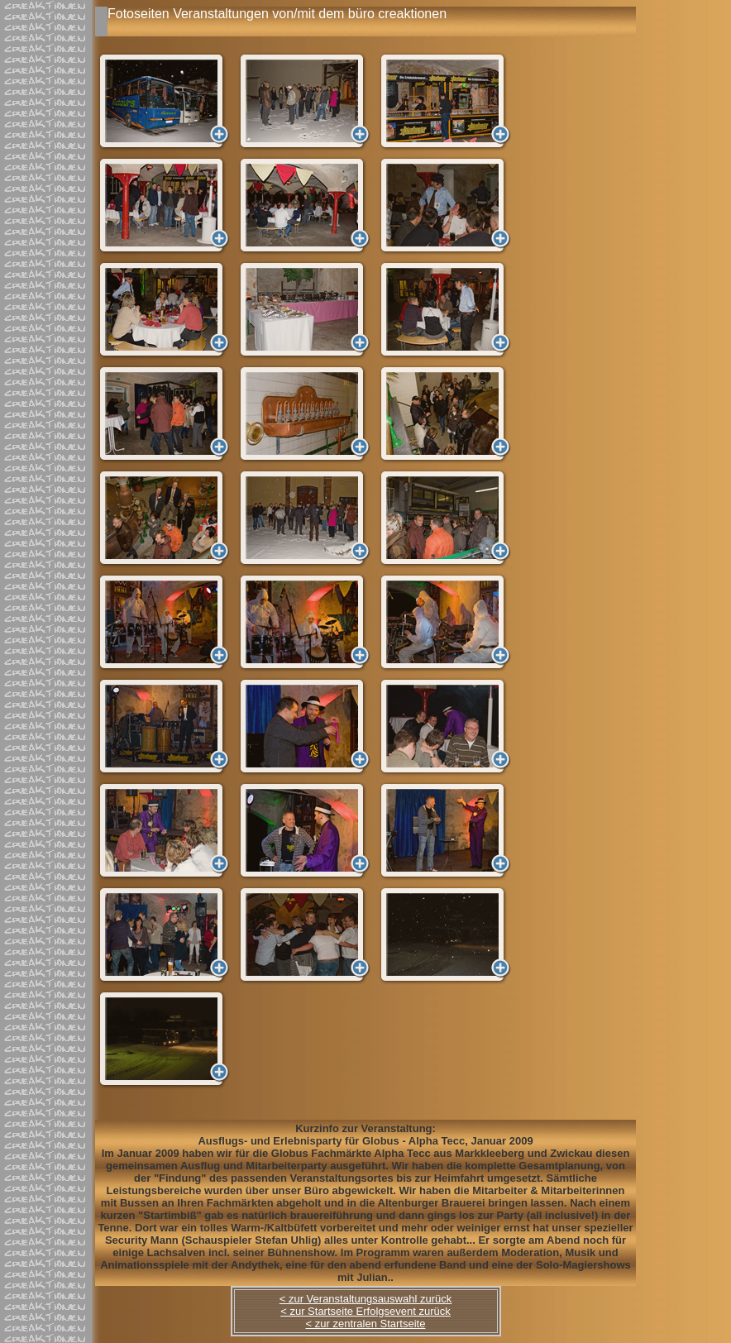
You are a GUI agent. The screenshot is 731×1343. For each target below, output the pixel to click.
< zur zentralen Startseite (366, 1323)
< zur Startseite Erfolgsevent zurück (365, 1311)
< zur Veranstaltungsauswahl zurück (366, 1299)
